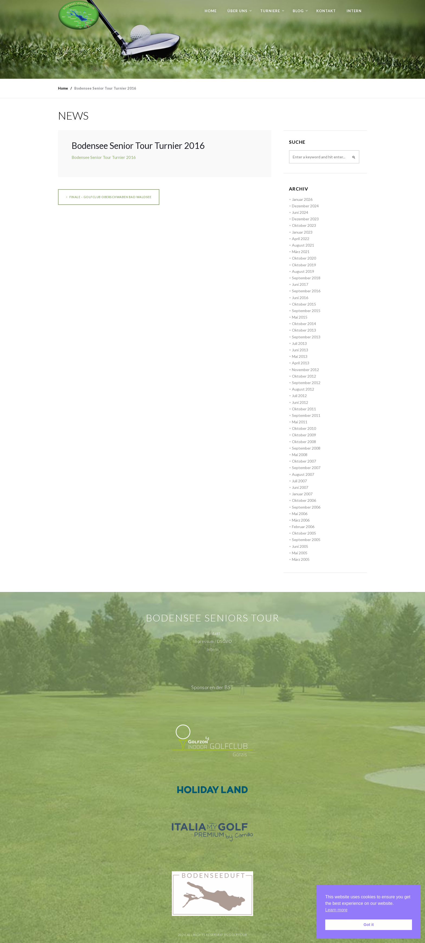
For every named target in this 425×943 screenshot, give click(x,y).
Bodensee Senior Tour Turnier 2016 (104, 157)
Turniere (270, 11)
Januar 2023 (302, 232)
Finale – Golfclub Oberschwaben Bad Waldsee (108, 197)
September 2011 (306, 415)
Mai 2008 (299, 454)
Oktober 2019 (304, 265)
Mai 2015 (299, 317)
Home (211, 11)
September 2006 (306, 507)
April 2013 (300, 363)
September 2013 (306, 337)
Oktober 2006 (304, 500)
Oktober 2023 (304, 225)
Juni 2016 (300, 297)
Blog (298, 11)
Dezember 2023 (305, 219)
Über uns (237, 11)
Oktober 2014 (304, 323)
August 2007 (303, 474)
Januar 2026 (302, 199)
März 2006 (301, 520)
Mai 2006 (299, 513)
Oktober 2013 (304, 330)
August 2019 (303, 271)
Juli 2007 (299, 481)
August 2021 (303, 245)
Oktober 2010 (304, 428)
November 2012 (305, 369)
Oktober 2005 (304, 533)
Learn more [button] (336, 910)
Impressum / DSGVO (212, 641)
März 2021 (301, 251)
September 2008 (306, 448)
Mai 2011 (299, 422)
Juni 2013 (300, 350)
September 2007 (306, 467)
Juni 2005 (300, 546)
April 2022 (300, 238)
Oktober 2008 (304, 441)
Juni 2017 (300, 284)
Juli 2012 (299, 395)
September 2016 (306, 291)
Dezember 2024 (305, 206)
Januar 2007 (302, 494)
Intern (354, 11)
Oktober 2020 (304, 258)
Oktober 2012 (304, 376)
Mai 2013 (299, 356)
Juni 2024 (300, 212)
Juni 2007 (300, 487)
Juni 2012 (300, 402)
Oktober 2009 (304, 435)
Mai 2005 (299, 553)
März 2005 (301, 559)
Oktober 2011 (304, 409)
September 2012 (306, 382)
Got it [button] (368, 924)
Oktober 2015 (304, 304)
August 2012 (303, 389)
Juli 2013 (299, 343)
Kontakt (326, 11)
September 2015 (306, 310)
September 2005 (306, 539)
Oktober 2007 (304, 461)
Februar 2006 (303, 526)
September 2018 (306, 278)
